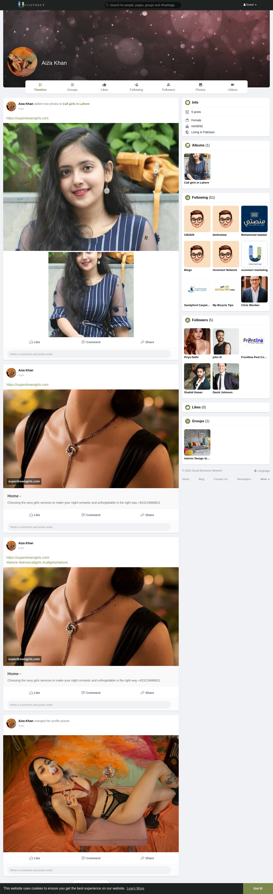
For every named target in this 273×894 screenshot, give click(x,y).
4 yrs (21, 108)
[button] (143, 4)
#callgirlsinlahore (55, 562)
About (185, 479)
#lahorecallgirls (30, 562)
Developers (244, 479)
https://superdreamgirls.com (27, 118)
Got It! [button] (258, 888)
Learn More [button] (135, 888)
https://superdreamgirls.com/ (27, 557)
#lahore (12, 562)
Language (262, 470)
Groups (198, 421)
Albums (198, 145)
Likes (196, 407)
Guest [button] (250, 4)
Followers (200, 320)
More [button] (265, 479)
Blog (201, 479)
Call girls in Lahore (76, 104)
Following (200, 197)
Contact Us (221, 479)
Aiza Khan (54, 63)
